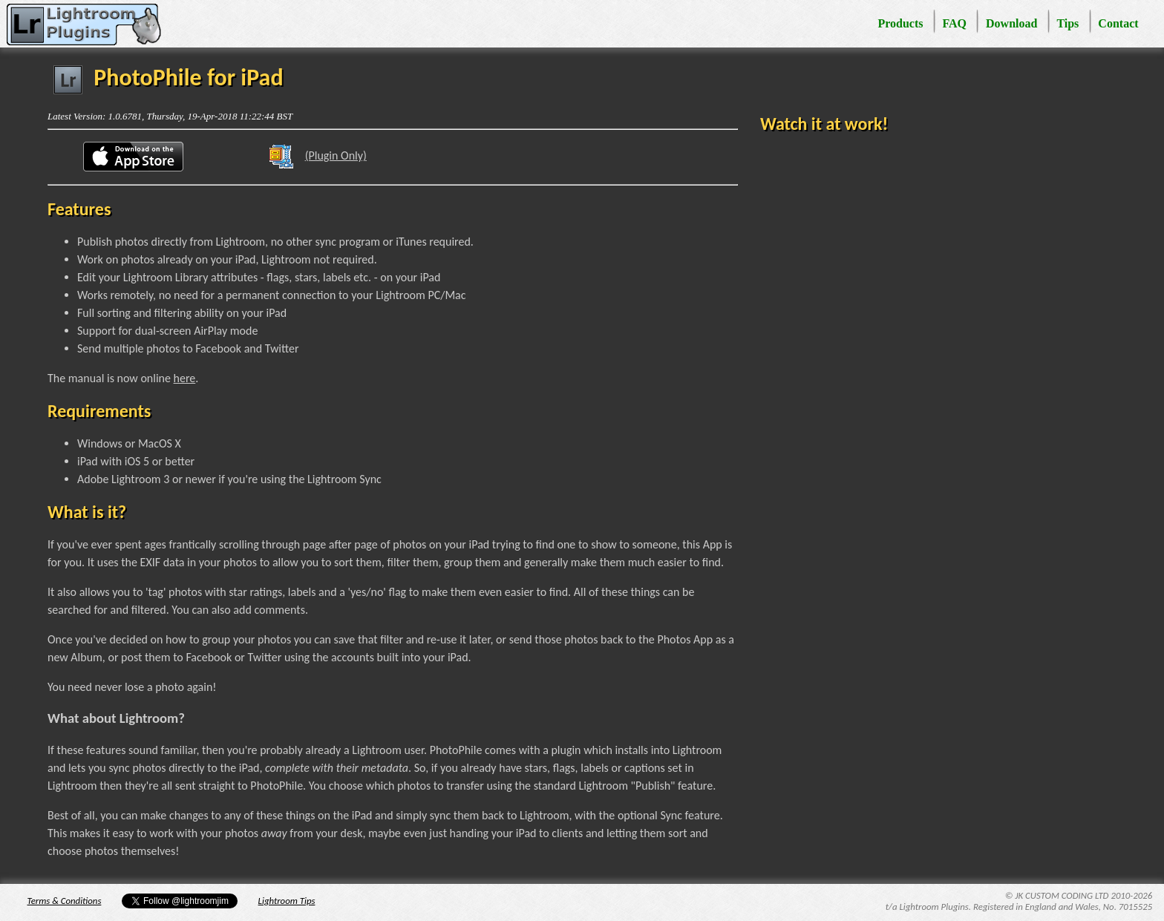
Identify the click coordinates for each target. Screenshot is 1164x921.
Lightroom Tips (286, 900)
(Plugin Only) (312, 157)
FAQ (954, 23)
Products (900, 23)
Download (1011, 23)
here (185, 378)
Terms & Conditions (64, 900)
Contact (1118, 23)
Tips (1067, 23)
